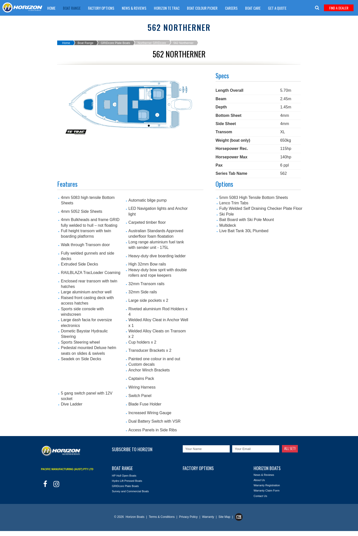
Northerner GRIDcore (151, 43)
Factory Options (101, 8)
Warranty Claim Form (64, 20)
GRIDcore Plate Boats (115, 43)
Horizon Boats (135, 517)
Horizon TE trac (166, 8)
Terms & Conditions (162, 517)
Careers (231, 8)
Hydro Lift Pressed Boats (127, 480)
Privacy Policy (188, 517)
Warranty (208, 517)
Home (51, 8)
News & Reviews (134, 8)
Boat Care (253, 8)
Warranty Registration (267, 485)
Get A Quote (277, 8)
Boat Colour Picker (202, 8)
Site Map (225, 517)
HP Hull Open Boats (124, 475)
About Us (259, 480)
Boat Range (72, 8)
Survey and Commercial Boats (130, 491)
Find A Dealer (338, 7)
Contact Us (260, 495)
